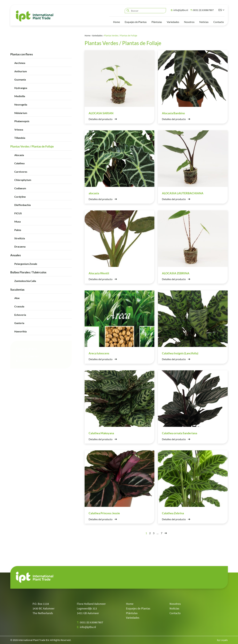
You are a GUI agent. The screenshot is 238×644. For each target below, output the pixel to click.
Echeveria (20, 314)
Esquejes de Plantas (136, 21)
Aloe (17, 297)
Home (116, 21)
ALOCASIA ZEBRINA (175, 273)
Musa (17, 221)
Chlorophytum (22, 179)
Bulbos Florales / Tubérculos (28, 272)
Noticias (204, 21)
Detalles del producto (103, 119)
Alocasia (19, 154)
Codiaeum (20, 188)
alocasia (94, 193)
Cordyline (20, 196)
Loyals (224, 640)
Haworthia (20, 331)
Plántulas (156, 21)
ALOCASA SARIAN (101, 113)
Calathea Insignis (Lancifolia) (180, 353)
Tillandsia (19, 137)
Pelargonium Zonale (25, 263)
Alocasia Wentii (99, 273)
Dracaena (19, 246)
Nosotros (189, 21)
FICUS (18, 213)
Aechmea (19, 62)
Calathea (19, 163)
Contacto (218, 21)
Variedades (173, 21)
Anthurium (20, 71)
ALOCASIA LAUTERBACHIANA (182, 193)
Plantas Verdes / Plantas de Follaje (32, 146)
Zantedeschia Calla (25, 280)
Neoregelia (20, 104)
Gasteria (19, 322)
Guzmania (20, 79)
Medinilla (19, 96)
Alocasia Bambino (173, 113)
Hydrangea (20, 87)
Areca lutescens (99, 353)
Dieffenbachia (22, 204)
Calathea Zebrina (173, 513)
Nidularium (20, 112)
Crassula (19, 306)
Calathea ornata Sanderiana (179, 433)
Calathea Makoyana (101, 433)
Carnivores (20, 171)
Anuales (15, 255)
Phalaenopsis (21, 120)
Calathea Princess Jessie (104, 513)
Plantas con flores (21, 54)
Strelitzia (19, 238)
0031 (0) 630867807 (202, 10)
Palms (17, 229)
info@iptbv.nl (179, 10)
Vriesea (18, 129)
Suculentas (17, 289)
